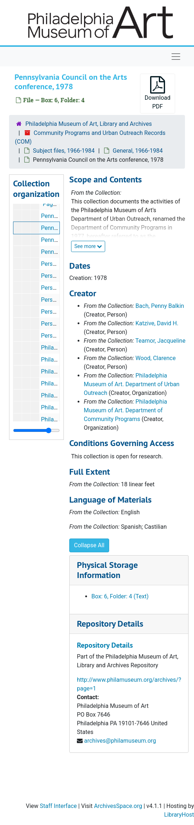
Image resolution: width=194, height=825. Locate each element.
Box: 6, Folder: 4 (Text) (120, 596)
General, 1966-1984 (138, 150)
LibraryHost (179, 814)
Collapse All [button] (89, 545)
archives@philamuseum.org (120, 740)
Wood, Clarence (156, 358)
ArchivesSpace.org (118, 806)
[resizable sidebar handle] (36, 430)
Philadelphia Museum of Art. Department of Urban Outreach (131, 384)
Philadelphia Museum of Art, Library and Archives (88, 123)
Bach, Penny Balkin (160, 305)
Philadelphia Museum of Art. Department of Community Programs (125, 410)
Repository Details (110, 623)
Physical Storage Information (107, 570)
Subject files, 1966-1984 (64, 150)
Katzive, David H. (157, 323)
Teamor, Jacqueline (160, 340)
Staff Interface (58, 806)
